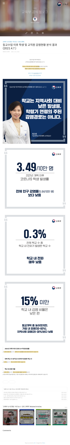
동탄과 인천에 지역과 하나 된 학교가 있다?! (12, 397)
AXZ (35, 443)
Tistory (43, 443)
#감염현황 (36, 73)
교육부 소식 (6, 389)
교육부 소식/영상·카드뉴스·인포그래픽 (13, 42)
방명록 (32, 33)
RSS (38, 33)
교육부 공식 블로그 (35, 12)
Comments (7, 431)
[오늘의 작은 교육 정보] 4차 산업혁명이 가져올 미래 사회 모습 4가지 (17, 394)
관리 (43, 33)
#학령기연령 (32, 75)
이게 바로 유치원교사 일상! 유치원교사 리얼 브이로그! (14, 392)
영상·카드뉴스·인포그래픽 (15, 389)
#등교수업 (30, 73)
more (66, 407)
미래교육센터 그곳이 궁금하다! (10, 399)
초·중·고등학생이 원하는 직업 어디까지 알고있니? (14, 396)
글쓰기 (27, 33)
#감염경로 (38, 75)
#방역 (40, 73)
